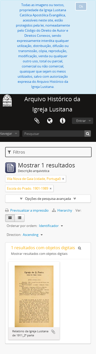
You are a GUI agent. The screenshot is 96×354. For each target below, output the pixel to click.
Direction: (14, 234)
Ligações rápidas (62, 121)
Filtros (16, 152)
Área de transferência (36, 121)
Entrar (81, 120)
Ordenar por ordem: (22, 225)
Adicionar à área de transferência (53, 331)
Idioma (49, 121)
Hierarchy (62, 210)
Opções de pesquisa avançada (48, 198)
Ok (81, 6)
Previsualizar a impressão (27, 210)
